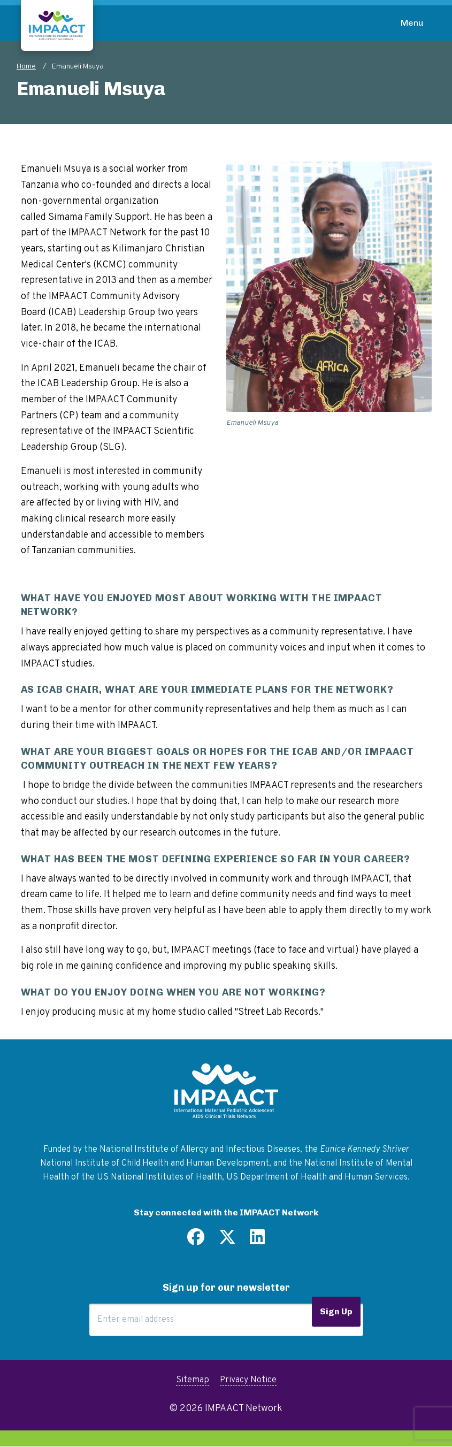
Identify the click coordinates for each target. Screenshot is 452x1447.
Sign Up (336, 1311)
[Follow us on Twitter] (227, 1241)
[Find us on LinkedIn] (257, 1241)
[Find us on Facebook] (195, 1241)
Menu (412, 23)
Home (26, 66)
